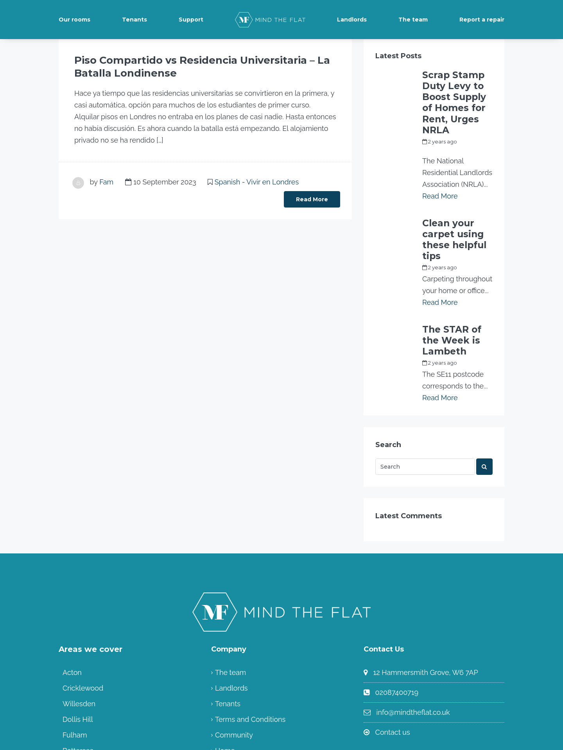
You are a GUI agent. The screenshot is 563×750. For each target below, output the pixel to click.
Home (225, 678)
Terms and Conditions (250, 647)
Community (234, 663)
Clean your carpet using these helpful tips (451, 194)
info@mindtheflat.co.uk (413, 640)
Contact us (392, 660)
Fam (106, 179)
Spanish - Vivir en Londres (257, 179)
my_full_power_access (451, 116)
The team (413, 19)
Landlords (352, 19)
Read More (312, 196)
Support (191, 19)
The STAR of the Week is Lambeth (456, 276)
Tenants (134, 19)
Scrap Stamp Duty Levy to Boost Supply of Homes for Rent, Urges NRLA (456, 85)
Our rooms (74, 19)
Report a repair (481, 19)
